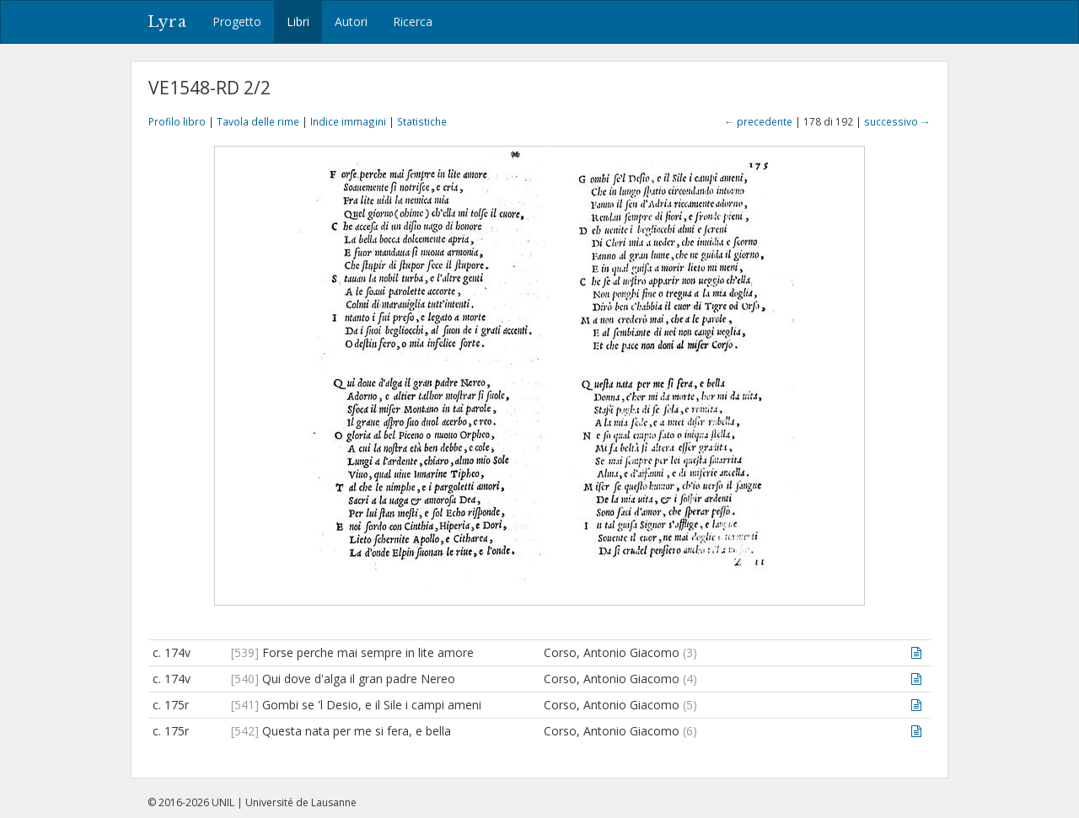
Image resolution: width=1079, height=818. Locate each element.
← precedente (758, 121)
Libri (298, 21)
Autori (351, 21)
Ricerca (412, 21)
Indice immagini (348, 121)
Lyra (167, 22)
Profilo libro (177, 121)
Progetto (236, 21)
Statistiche (422, 121)
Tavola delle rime (258, 121)
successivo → (897, 121)
